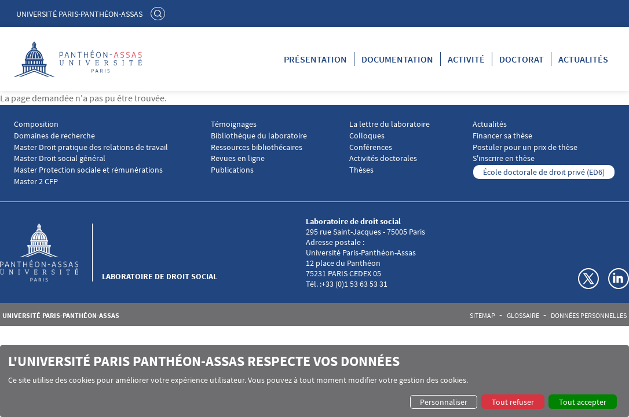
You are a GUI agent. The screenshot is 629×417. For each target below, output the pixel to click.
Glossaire (523, 316)
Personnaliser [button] (443, 402)
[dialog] (314, 381)
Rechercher (159, 13)
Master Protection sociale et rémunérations (88, 170)
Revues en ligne (238, 158)
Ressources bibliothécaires (256, 147)
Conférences (370, 147)
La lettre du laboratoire (389, 124)
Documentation (397, 59)
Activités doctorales (383, 158)
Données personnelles (589, 316)
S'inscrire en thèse (504, 158)
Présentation (315, 59)
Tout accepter (582, 402)
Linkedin (618, 278)
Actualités (583, 59)
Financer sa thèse (502, 136)
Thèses (361, 170)
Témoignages (234, 124)
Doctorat (521, 59)
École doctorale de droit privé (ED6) (544, 172)
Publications (232, 170)
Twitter (588, 278)
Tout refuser (513, 402)
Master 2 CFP (36, 181)
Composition (36, 124)
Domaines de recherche (54, 136)
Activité (466, 59)
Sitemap (482, 316)
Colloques (367, 136)
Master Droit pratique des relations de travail (91, 147)
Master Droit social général (59, 158)
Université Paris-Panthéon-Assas (79, 14)
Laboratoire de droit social (159, 276)
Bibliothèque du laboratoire (259, 136)
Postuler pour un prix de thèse (525, 147)
